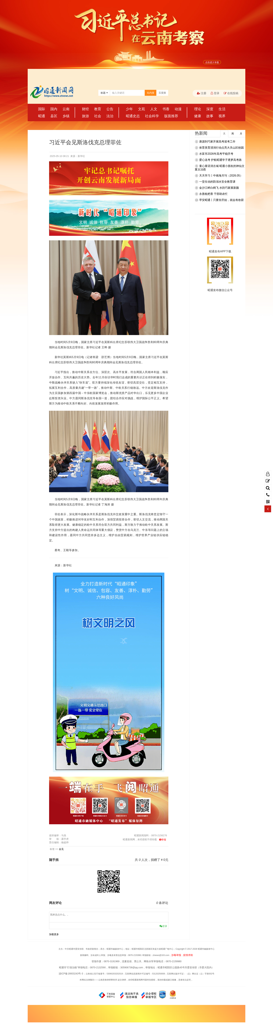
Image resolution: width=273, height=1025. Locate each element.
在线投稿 (231, 93)
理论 (197, 109)
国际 (41, 109)
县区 (53, 116)
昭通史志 (133, 116)
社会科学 (152, 116)
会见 (61, 849)
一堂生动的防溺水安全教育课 (217, 181)
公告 (109, 109)
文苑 (141, 109)
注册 (201, 93)
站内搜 (150, 92)
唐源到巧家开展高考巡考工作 (217, 141)
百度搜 (162, 92)
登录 (215, 93)
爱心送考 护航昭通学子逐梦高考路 (220, 159)
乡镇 (66, 116)
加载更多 (54, 934)
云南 (66, 109)
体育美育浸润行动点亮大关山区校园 (221, 147)
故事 (209, 116)
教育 (97, 109)
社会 (97, 116)
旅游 (85, 116)
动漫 (178, 109)
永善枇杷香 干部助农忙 (213, 193)
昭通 (41, 116)
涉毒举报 (176, 955)
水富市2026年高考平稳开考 (216, 153)
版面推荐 (171, 116)
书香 (165, 109)
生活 (222, 109)
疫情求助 (188, 955)
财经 (85, 109)
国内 (53, 109)
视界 (222, 116)
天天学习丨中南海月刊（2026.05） (221, 175)
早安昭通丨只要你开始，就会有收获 (221, 199)
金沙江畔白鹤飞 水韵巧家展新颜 (219, 187)
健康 (197, 116)
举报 (163, 839)
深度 (209, 109)
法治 (109, 116)
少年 (129, 109)
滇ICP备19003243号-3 (71, 973)
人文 (153, 109)
